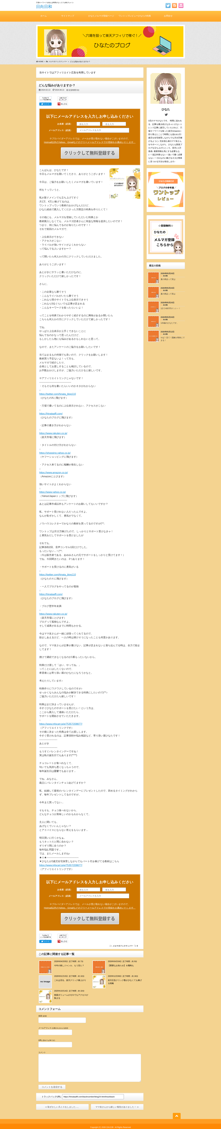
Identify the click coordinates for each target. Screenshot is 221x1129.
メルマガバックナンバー (123, 946)
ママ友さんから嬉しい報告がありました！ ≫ (117, 1107)
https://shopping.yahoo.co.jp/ (55, 453)
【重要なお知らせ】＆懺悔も (121, 965)
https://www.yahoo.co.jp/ (52, 492)
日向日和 (44, 6)
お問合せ (168, 15)
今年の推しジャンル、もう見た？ (69, 965)
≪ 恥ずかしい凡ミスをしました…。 (62, 1107)
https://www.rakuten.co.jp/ (53, 433)
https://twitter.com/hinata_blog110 (57, 394)
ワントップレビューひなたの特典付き (134, 18)
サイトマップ (67, 15)
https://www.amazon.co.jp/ (53, 472)
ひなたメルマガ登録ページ (101, 15)
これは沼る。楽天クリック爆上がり (70, 980)
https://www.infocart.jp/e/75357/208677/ (60, 724)
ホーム (43, 15)
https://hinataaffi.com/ (51, 413)
